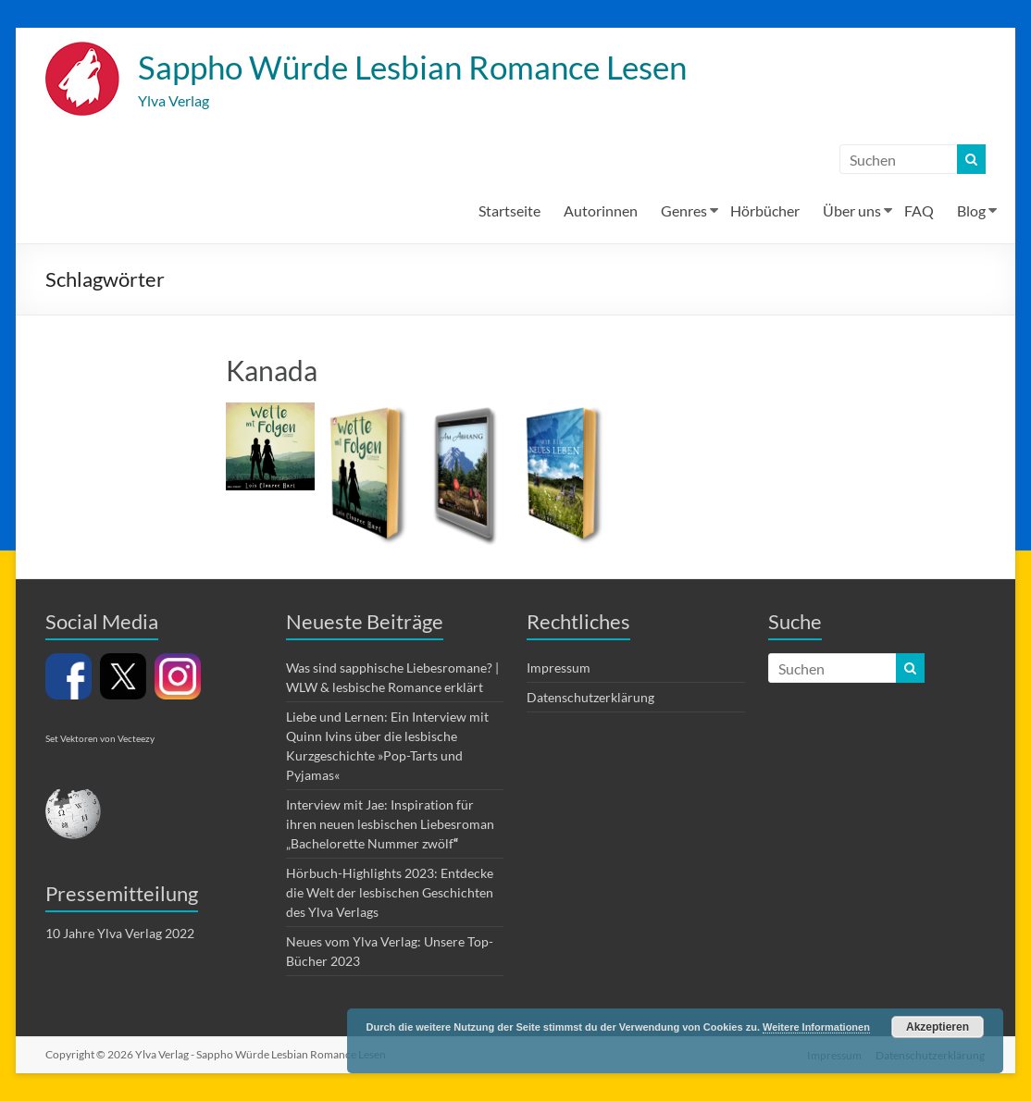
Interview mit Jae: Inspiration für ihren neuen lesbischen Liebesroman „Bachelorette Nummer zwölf (390, 825)
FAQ (919, 211)
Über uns (852, 211)
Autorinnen (601, 211)
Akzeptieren (937, 1027)
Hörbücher (765, 211)
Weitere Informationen (816, 1027)
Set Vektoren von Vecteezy (100, 739)
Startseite (509, 211)
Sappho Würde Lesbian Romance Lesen (422, 67)
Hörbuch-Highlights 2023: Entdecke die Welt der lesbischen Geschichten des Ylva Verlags (389, 893)
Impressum (558, 668)
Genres (684, 211)
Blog (971, 211)
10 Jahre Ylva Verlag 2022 (119, 934)
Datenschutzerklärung (590, 698)
